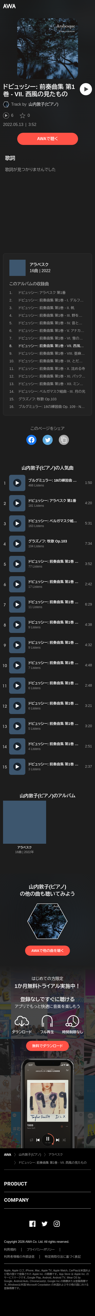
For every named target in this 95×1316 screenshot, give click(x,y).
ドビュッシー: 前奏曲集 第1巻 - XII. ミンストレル (55, 384)
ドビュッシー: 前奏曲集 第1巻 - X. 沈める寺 (51, 369)
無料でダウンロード (47, 1046)
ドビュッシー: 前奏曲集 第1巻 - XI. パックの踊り (55, 376)
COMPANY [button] (16, 1200)
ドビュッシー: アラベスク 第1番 (42, 293)
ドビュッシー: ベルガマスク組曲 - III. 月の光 (51, 391)
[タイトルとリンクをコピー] (64, 440)
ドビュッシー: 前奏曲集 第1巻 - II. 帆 (46, 308)
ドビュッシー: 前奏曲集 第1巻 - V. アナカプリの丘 (56, 331)
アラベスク (39, 264)
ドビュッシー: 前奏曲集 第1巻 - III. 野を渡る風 (53, 315)
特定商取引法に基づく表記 (63, 1256)
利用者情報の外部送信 (19, 1256)
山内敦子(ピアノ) (44, 104)
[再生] (86, 89)
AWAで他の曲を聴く (47, 951)
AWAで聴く (47, 139)
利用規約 (10, 1249)
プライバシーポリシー (41, 1249)
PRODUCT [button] (15, 1184)
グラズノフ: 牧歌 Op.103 (37, 399)
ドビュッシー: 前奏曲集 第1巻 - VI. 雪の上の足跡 (55, 338)
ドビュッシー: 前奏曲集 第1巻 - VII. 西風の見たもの (53, 1162)
